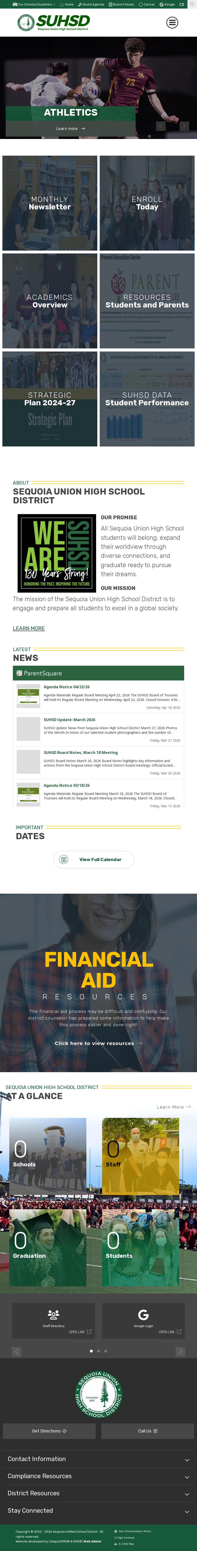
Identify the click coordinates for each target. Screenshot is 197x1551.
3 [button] (105, 1351)
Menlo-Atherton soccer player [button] (149, 136)
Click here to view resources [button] (98, 1043)
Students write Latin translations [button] (173, 136)
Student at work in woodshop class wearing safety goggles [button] (135, 136)
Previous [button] (161, 126)
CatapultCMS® (59, 1541)
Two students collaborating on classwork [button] (130, 136)
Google (169, 4)
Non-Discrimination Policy (132, 1531)
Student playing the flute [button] (187, 136)
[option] (34, 4)
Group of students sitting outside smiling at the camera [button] (154, 136)
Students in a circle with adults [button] (163, 136)
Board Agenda (93, 4)
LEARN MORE (29, 628)
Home (69, 4)
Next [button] (184, 126)
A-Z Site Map (124, 1544)
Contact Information (37, 1458)
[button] (36, 4)
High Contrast (125, 1537)
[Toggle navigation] (172, 22)
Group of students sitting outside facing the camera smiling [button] (182, 136)
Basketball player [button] (178, 136)
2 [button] (98, 1351)
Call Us (148, 1431)
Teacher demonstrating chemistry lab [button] (140, 136)
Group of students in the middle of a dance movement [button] (144, 136)
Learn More (174, 1107)
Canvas (149, 4)
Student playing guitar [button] (168, 136)
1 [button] (91, 1351)
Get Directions (49, 1431)
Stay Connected (30, 1510)
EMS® (77, 1541)
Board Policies (123, 4)
